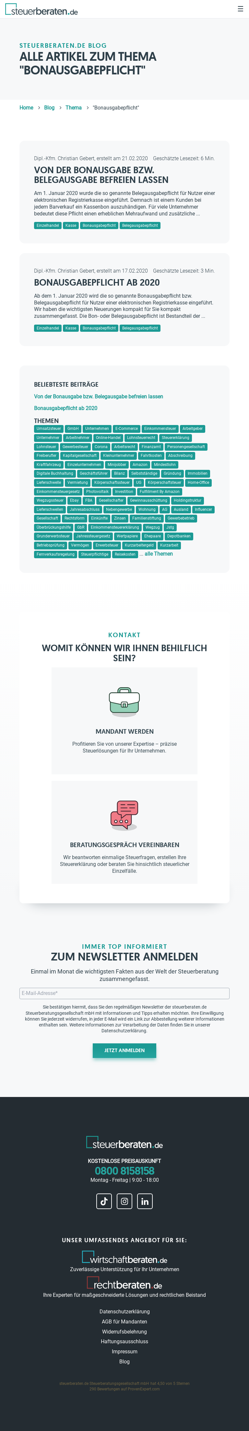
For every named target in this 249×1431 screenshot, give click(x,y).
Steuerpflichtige (94, 554)
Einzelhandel (48, 225)
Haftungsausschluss (124, 1341)
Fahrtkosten (151, 455)
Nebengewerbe (119, 509)
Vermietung (77, 482)
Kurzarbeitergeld (139, 545)
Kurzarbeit (169, 545)
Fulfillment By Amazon (160, 491)
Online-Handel (108, 437)
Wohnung (147, 509)
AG (164, 509)
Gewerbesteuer (75, 447)
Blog (124, 1362)
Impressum (124, 1351)
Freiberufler (46, 455)
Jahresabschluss (85, 509)
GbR (80, 527)
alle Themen (159, 554)
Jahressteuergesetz (93, 536)
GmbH (73, 428)
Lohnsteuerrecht (141, 437)
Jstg (170, 527)
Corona (101, 447)
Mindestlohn (165, 464)
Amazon (140, 464)
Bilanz (119, 473)
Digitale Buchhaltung (55, 473)
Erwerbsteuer (107, 545)
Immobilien (198, 473)
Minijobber (117, 464)
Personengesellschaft (186, 447)
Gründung (172, 473)
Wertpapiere (127, 536)
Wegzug (153, 527)
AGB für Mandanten (124, 1322)
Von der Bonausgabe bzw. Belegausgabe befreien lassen (101, 175)
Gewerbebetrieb (181, 518)
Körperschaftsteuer (164, 482)
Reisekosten (125, 554)
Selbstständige (144, 473)
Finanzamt (151, 447)
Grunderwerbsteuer (53, 536)
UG (138, 482)
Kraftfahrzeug (49, 464)
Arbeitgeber (193, 428)
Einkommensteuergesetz (58, 491)
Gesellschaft (47, 518)
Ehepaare (152, 536)
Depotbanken (179, 536)
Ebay (74, 500)
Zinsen (120, 518)
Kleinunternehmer (118, 455)
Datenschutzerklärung (123, 1030)
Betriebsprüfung (51, 545)
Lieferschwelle (49, 482)
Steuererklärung (175, 437)
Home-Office (198, 482)
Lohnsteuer (46, 447)
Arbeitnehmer (77, 437)
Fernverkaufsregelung (56, 554)
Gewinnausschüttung (148, 500)
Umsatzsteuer (49, 428)
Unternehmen (97, 428)
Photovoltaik (97, 491)
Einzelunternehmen (84, 464)
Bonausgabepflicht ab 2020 (97, 283)
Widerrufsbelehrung (124, 1332)
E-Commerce (126, 428)
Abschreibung (180, 455)
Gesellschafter (111, 500)
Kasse (70, 225)
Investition (124, 491)
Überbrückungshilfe (54, 527)
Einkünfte (99, 518)
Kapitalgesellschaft (80, 455)
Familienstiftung (146, 518)
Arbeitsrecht (124, 447)
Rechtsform (75, 518)
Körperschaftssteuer (112, 482)
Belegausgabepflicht (140, 225)
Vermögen (80, 545)
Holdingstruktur (187, 500)
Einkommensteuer (160, 428)
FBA (88, 500)
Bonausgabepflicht (99, 225)
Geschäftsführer (94, 473)
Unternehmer (48, 437)
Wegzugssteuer (50, 500)
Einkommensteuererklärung (115, 527)
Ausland (181, 509)
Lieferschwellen (50, 509)
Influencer (203, 509)
